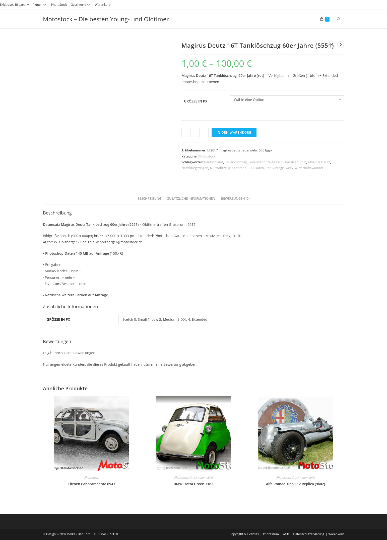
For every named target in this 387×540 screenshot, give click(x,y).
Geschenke (81, 5)
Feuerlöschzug (236, 162)
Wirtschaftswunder (309, 168)
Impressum (271, 534)
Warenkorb (103, 5)
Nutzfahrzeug (220, 168)
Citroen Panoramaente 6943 (91, 483)
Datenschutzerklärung (308, 534)
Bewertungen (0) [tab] (235, 198)
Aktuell (40, 5)
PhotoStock (59, 5)
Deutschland (213, 162)
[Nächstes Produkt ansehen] (340, 44)
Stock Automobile (201, 477)
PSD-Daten (255, 168)
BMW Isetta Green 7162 (193, 483)
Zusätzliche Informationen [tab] (191, 198)
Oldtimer (239, 168)
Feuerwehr (256, 162)
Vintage (278, 168)
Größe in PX (195, 101)
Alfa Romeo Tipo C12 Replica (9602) (295, 483)
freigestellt (275, 162)
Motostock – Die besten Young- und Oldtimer (106, 19)
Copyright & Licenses (244, 534)
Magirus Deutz (319, 162)
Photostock (206, 156)
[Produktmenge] (195, 132)
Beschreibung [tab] (149, 198)
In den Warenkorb (234, 132)
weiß (289, 168)
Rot (268, 168)
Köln (302, 162)
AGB (286, 534)
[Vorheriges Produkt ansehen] (331, 44)
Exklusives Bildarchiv (14, 5)
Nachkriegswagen (194, 168)
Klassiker (291, 162)
